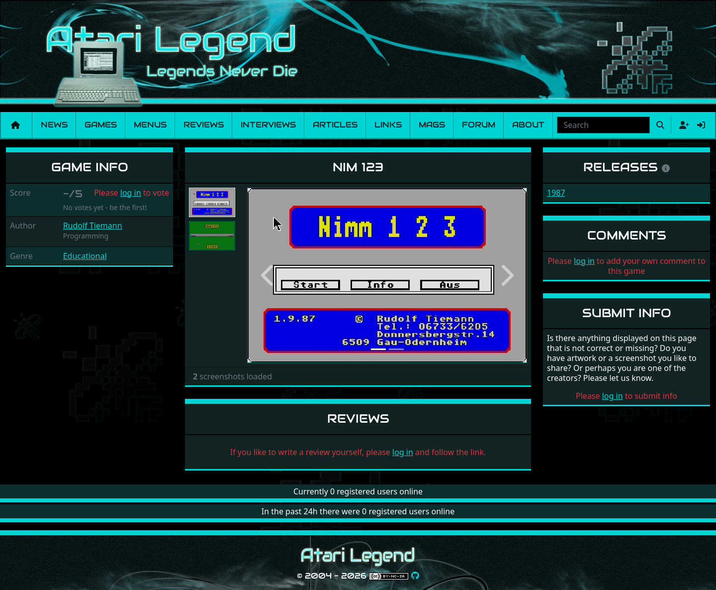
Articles (335, 124)
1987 (556, 192)
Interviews (268, 124)
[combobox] (603, 125)
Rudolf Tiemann (92, 225)
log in (130, 192)
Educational (85, 255)
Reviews (203, 124)
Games (101, 124)
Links (388, 124)
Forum (478, 124)
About (528, 124)
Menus (150, 124)
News (54, 124)
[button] (268, 275)
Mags (432, 124)
